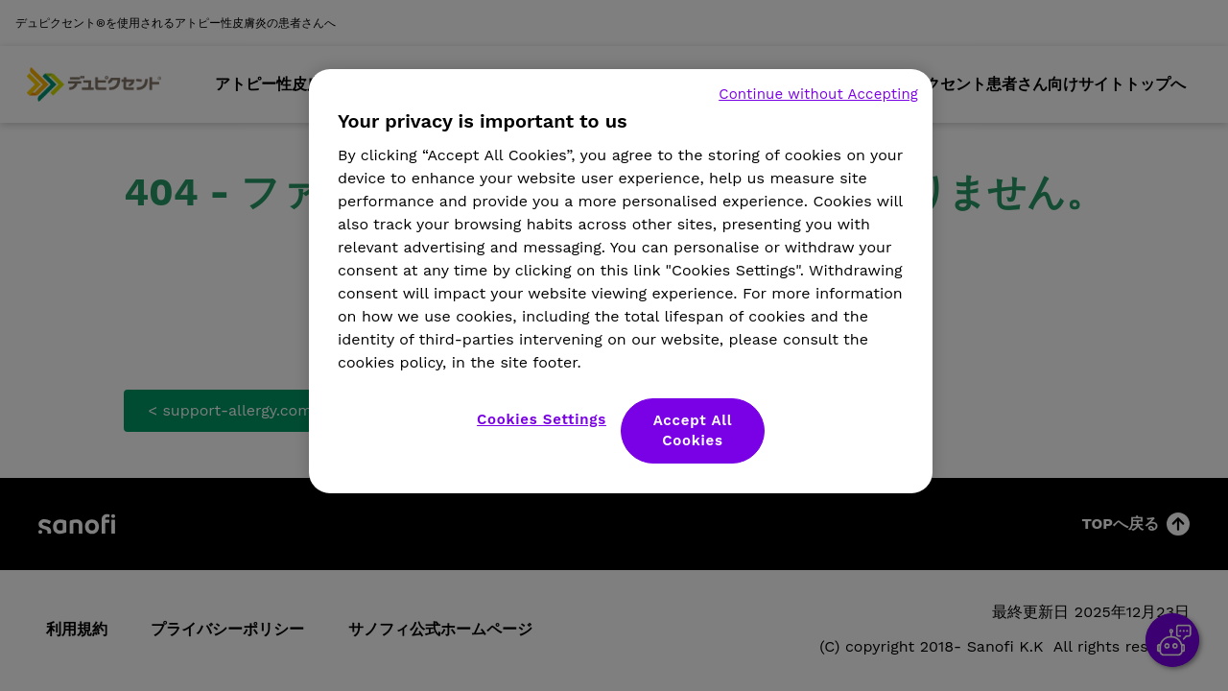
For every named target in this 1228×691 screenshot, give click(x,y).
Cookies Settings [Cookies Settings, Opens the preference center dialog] (541, 419)
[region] (621, 281)
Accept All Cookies (693, 430)
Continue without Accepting (818, 94)
